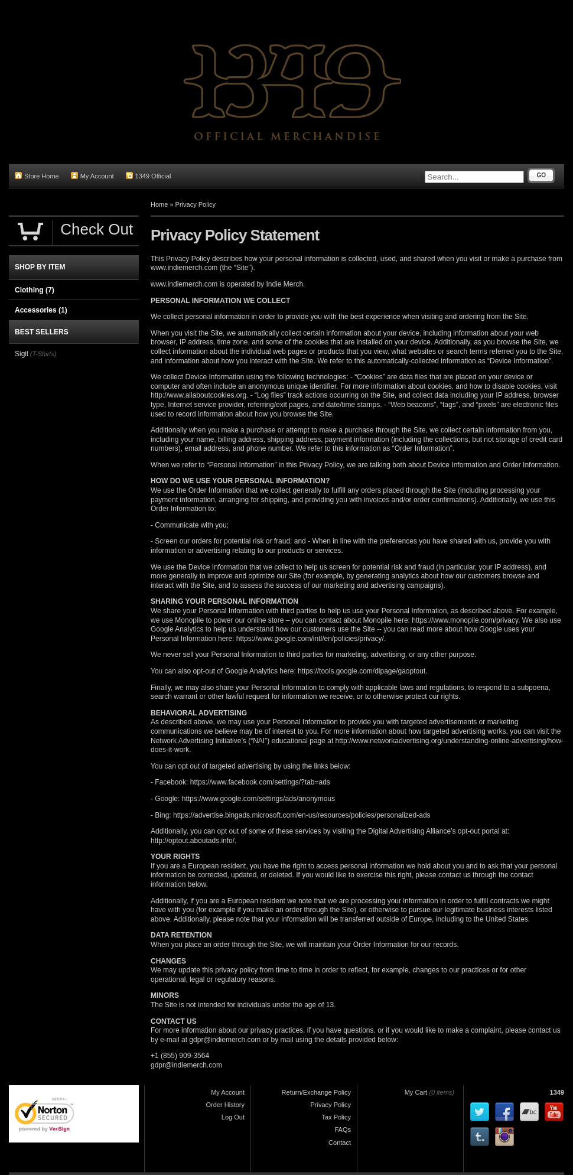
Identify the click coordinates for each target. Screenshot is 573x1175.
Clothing (34, 290)
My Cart (416, 1092)
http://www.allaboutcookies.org (198, 395)
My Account (92, 176)
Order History (225, 1104)
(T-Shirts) (43, 353)
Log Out (233, 1117)
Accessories (41, 310)
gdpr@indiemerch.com (225, 1040)
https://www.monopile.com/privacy (465, 620)
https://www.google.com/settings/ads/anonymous (258, 799)
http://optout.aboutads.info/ (193, 841)
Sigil (21, 354)
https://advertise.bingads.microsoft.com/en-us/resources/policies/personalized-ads (302, 815)
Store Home (37, 176)
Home (159, 204)
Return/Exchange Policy (316, 1092)
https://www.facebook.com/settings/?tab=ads (260, 782)
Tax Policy (336, 1117)
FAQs (342, 1129)
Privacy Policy (195, 204)
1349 (557, 1092)
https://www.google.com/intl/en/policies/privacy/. (311, 638)
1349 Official (148, 176)
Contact (339, 1142)
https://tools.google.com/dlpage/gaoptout (361, 671)
